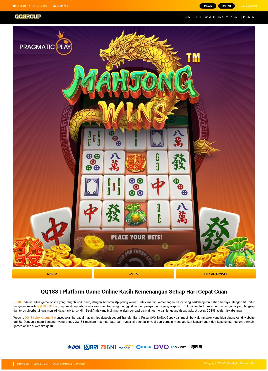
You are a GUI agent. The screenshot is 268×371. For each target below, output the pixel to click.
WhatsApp (233, 16)
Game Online (193, 16)
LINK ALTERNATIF (216, 274)
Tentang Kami (22, 364)
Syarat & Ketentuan (62, 364)
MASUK (52, 274)
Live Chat (19, 6)
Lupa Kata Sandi (249, 6)
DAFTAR (134, 274)
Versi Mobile (39, 6)
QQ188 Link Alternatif (39, 317)
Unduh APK (60, 6)
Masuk (208, 6)
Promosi (249, 16)
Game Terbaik (214, 16)
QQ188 (18, 302)
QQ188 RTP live (47, 306)
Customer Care (41, 364)
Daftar (226, 6)
